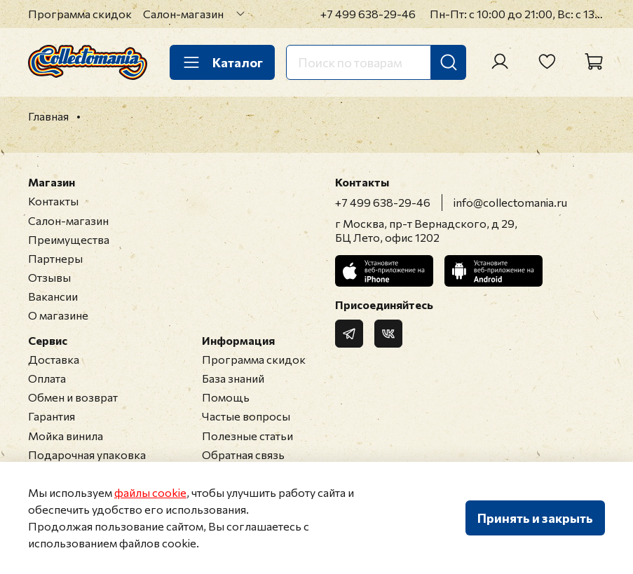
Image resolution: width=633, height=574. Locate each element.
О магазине (58, 315)
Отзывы (49, 277)
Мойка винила (65, 435)
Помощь (226, 397)
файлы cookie (150, 492)
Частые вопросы (246, 416)
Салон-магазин (183, 13)
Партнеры (55, 258)
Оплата (47, 378)
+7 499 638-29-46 (368, 13)
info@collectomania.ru (510, 202)
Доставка (53, 359)
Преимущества (68, 239)
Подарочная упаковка (87, 454)
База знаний (233, 378)
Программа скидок (80, 13)
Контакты (53, 200)
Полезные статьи (247, 435)
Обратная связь (243, 454)
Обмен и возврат (73, 397)
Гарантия (51, 416)
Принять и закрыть (535, 518)
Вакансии (53, 296)
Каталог (222, 62)
